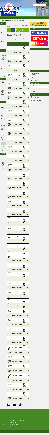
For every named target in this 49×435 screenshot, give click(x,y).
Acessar (47, 0)
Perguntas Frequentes (44, 18)
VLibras (46, 2)
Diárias (18, 20)
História (3, 415)
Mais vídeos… (33, 67)
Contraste (42, 2)
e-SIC (21, 415)
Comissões (12, 420)
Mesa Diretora (12, 418)
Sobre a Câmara (2, 23)
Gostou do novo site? (35, 73)
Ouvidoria (37, 18)
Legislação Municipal (13, 426)
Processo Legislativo (3, 50)
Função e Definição (5, 418)
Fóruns (21, 418)
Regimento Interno (13, 422)
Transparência (14, 20)
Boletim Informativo (23, 420)
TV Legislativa (33, 49)
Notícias (3, 422)
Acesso (3, 413)
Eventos (3, 424)
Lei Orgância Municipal (14, 424)
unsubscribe (33, 91)
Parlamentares (12, 413)
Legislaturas (12, 415)
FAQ (21, 422)
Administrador (10, 25)
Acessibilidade (36, 2)
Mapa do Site (30, 2)
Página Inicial (31, 18)
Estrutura (3, 420)
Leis (1, 79)
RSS (21, 424)
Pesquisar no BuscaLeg (35, 94)
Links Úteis (3, 153)
